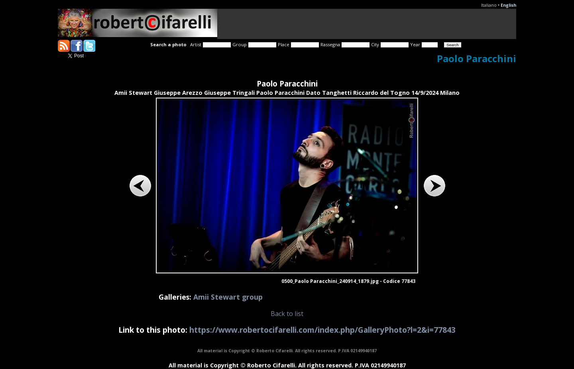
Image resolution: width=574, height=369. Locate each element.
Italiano (489, 5)
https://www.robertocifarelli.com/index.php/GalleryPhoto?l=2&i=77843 (322, 329)
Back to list (287, 313)
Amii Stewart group (228, 297)
